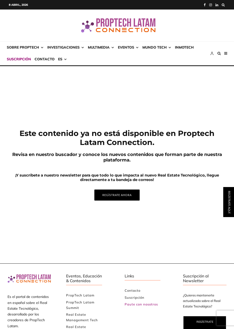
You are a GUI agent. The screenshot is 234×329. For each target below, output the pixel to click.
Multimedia (99, 47)
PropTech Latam (80, 295)
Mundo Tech (154, 47)
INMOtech (184, 47)
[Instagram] (210, 5)
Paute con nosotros (141, 304)
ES (60, 59)
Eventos (126, 47)
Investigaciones (63, 47)
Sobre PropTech (23, 47)
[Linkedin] (217, 5)
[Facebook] (204, 5)
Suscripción (19, 59)
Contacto (45, 59)
